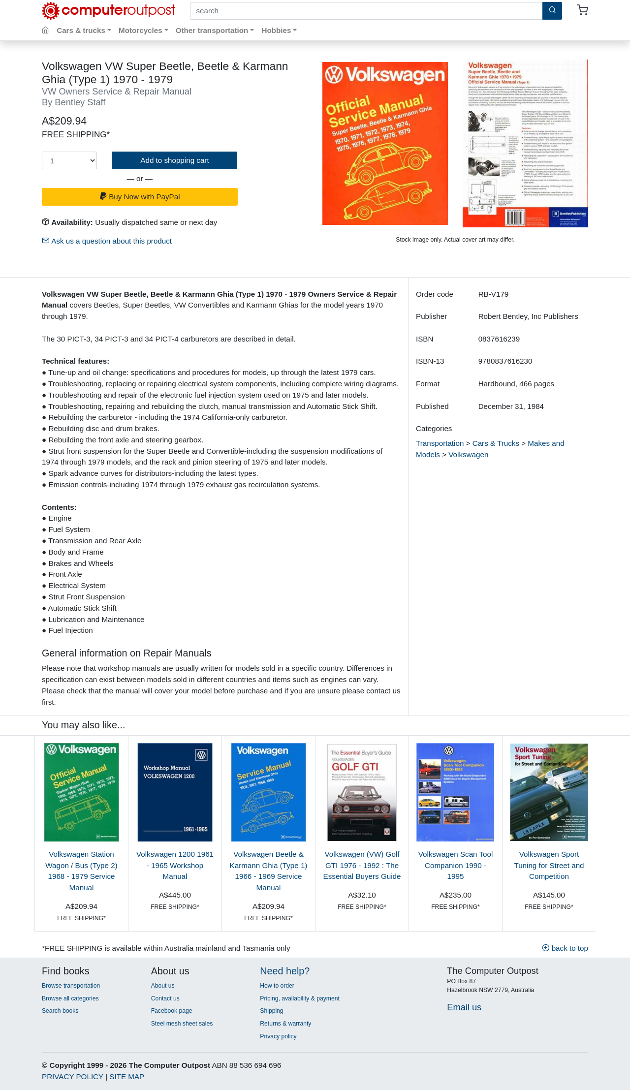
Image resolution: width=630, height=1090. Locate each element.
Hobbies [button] (276, 30)
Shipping (271, 1010)
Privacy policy (278, 1036)
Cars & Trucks (495, 443)
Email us (464, 1007)
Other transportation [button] (212, 30)
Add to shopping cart (174, 160)
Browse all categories (70, 998)
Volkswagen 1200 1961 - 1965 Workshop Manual (175, 865)
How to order (277, 985)
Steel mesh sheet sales (182, 1023)
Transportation (440, 443)
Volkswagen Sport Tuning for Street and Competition (549, 865)
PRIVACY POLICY (72, 1076)
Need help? (285, 970)
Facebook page (171, 1010)
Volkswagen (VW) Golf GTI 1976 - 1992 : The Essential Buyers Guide (362, 865)
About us (163, 985)
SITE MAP (126, 1076)
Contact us (165, 998)
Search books (60, 1010)
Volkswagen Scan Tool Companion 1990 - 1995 (455, 865)
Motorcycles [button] (140, 30)
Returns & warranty (285, 1023)
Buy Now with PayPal (139, 196)
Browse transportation (71, 985)
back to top (565, 948)
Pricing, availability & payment (299, 998)
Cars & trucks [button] (81, 30)
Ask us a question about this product (107, 241)
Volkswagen (468, 454)
